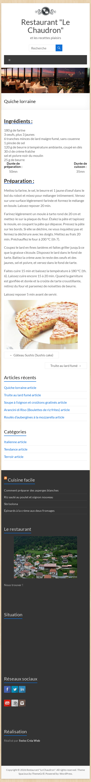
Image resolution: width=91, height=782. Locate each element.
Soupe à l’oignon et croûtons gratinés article (35, 402)
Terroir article (13, 457)
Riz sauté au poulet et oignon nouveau (28, 497)
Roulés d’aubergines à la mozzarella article (34, 417)
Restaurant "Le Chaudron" (45, 26)
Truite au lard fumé (66, 366)
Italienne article (15, 442)
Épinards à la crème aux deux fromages (29, 510)
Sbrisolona (11, 504)
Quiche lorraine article (20, 388)
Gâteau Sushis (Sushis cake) (31, 355)
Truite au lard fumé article (22, 395)
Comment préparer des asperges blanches (31, 490)
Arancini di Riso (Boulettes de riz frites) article (37, 410)
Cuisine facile (21, 480)
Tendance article (15, 449)
